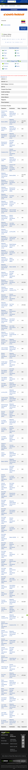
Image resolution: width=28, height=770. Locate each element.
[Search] (14, 1)
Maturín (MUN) (12, 266)
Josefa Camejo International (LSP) (12, 239)
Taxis (17, 50)
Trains (17, 53)
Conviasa (18, 5)
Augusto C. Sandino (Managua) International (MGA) (4, 446)
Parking (4, 58)
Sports (17, 66)
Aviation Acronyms (13, 743)
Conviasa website (5, 25)
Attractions (5, 63)
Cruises (17, 55)
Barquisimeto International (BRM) (4, 136)
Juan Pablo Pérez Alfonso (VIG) (12, 328)
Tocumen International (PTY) (12, 282)
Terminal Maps (4, 740)
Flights (4, 53)
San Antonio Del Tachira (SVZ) (12, 320)
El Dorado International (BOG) (4, 129)
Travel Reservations (5, 743)
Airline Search (12, 5)
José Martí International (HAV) (12, 225)
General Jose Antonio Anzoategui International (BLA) (4, 114)
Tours (17, 63)
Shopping (3, 737)
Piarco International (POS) (12, 379)
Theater (4, 68)
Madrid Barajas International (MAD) (12, 246)
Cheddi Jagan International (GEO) (4, 363)
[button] (23, 28)
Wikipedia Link (4, 77)
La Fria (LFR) (12, 231)
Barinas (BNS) (4, 121)
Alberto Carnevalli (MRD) (11, 260)
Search (6, 5)
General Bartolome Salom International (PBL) (12, 429)
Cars (4, 55)
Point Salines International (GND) (4, 372)
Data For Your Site (13, 746)
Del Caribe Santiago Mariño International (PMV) (12, 143)
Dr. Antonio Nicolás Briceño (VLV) (12, 335)
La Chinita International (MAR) (12, 253)
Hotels (4, 50)
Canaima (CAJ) (4, 152)
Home (2, 5)
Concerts (5, 66)
